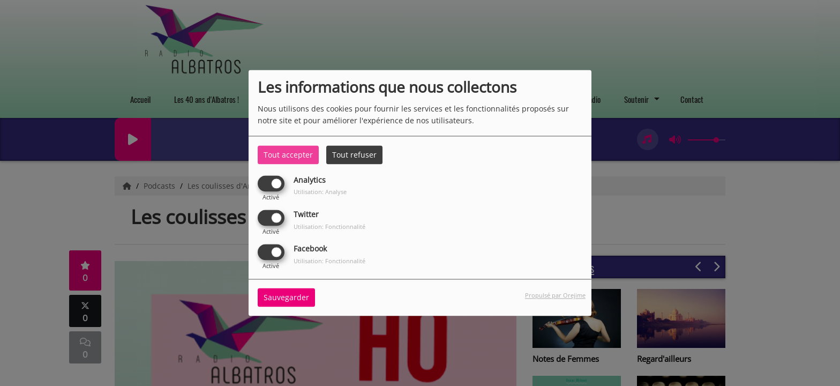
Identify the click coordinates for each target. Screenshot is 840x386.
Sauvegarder (286, 298)
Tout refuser (354, 155)
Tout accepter (288, 155)
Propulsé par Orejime (555, 296)
